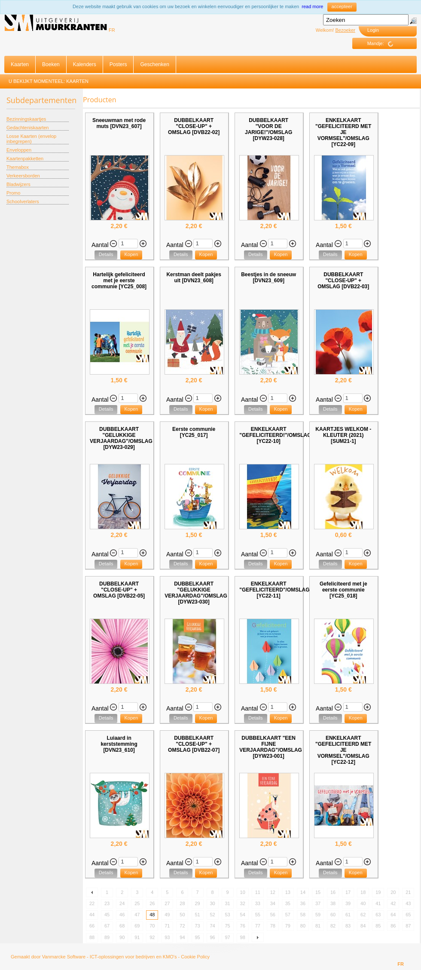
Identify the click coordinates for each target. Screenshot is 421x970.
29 (197, 903)
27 (167, 903)
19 (378, 892)
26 (152, 903)
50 (182, 914)
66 (92, 925)
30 (212, 903)
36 (302, 903)
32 (242, 903)
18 (363, 892)
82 (333, 925)
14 (302, 892)
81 (317, 925)
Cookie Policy (195, 956)
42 (393, 903)
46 (122, 914)
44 (92, 914)
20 (393, 892)
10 (242, 892)
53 (227, 914)
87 (408, 925)
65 (408, 914)
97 (227, 937)
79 (287, 925)
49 (167, 914)
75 (227, 925)
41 (378, 903)
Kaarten (20, 64)
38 (333, 903)
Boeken (51, 64)
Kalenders (84, 64)
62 (363, 914)
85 (378, 925)
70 (152, 925)
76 (242, 925)
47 (137, 914)
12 (272, 892)
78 (272, 925)
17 (348, 892)
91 (137, 937)
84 (363, 925)
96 (212, 937)
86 (393, 925)
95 (197, 937)
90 (122, 937)
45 (107, 914)
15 (317, 892)
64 (393, 914)
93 (167, 937)
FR (112, 30)
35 (287, 903)
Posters (118, 64)
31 (227, 903)
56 (272, 914)
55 (257, 914)
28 (182, 903)
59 (317, 914)
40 (363, 903)
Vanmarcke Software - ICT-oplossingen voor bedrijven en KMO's (109, 956)
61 (348, 914)
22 (92, 903)
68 (122, 925)
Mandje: (383, 43)
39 (348, 903)
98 (242, 937)
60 (333, 914)
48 (152, 914)
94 (182, 937)
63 (378, 914)
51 (197, 914)
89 (107, 937)
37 (317, 903)
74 (212, 925)
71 (167, 925)
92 (152, 937)
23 (107, 903)
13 (287, 892)
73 (197, 925)
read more (312, 6)
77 (257, 925)
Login (373, 30)
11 (257, 892)
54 (242, 914)
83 (348, 925)
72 (182, 925)
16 (333, 892)
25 (137, 903)
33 (257, 903)
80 (302, 925)
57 (287, 914)
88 (92, 937)
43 (408, 903)
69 (137, 925)
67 (107, 925)
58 (302, 914)
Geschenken (154, 64)
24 (122, 903)
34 (272, 903)
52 (212, 914)
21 (408, 892)
